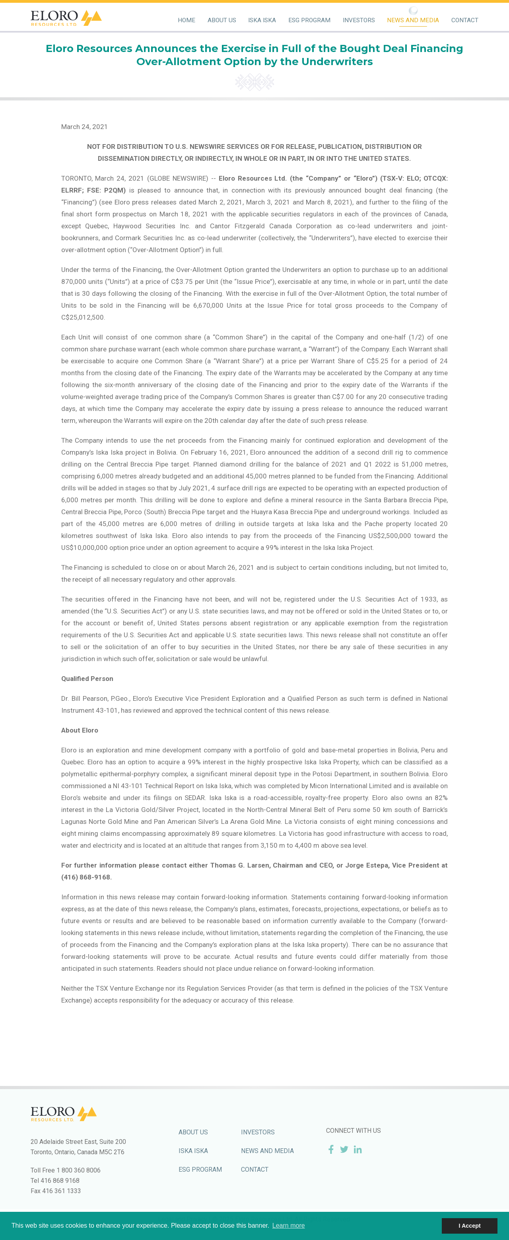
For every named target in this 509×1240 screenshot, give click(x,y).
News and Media (413, 20)
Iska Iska (262, 20)
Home (186, 20)
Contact (464, 20)
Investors (359, 20)
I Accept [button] (469, 1226)
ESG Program (309, 20)
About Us (222, 20)
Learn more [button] (288, 1225)
